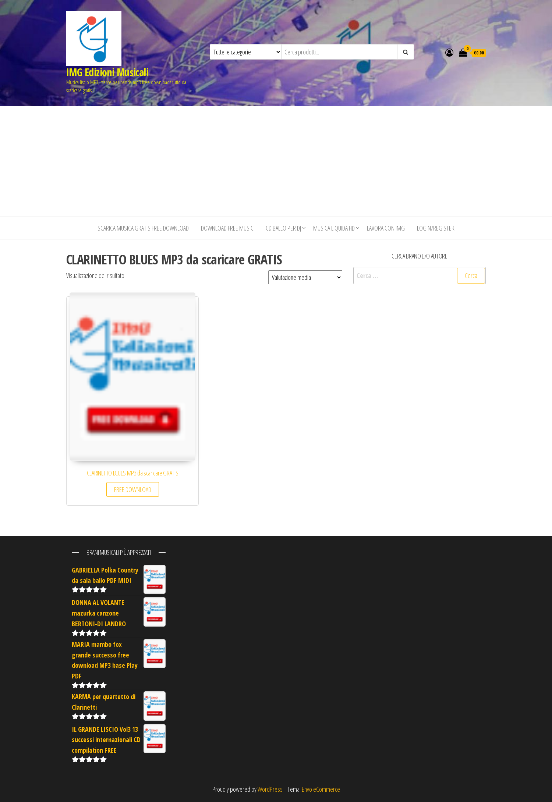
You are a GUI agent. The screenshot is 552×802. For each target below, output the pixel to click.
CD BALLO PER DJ (283, 228)
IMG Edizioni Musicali (107, 72)
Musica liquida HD (334, 228)
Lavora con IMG (386, 228)
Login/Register (435, 228)
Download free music (227, 228)
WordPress (270, 789)
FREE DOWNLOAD (132, 489)
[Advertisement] (276, 161)
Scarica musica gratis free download (143, 228)
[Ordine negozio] (305, 277)
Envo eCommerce (321, 789)
